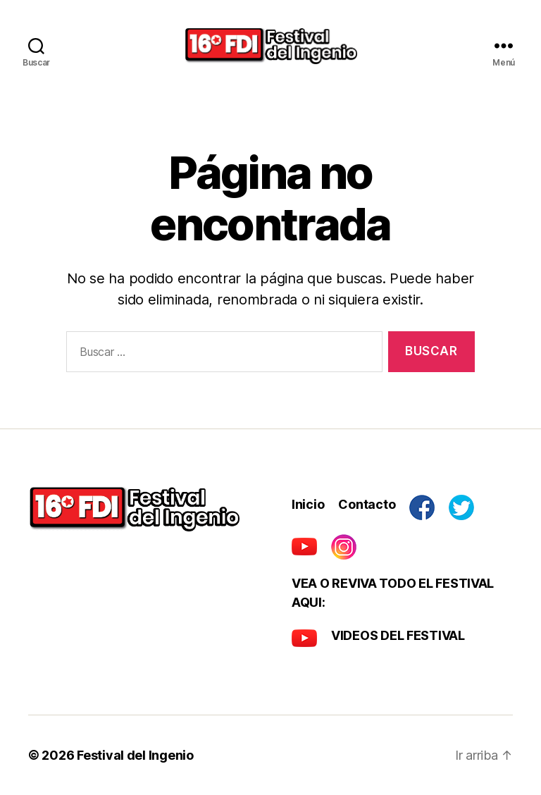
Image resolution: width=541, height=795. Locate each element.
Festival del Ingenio (135, 755)
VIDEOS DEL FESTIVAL (398, 635)
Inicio (308, 504)
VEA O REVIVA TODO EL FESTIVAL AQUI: (393, 593)
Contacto (366, 504)
